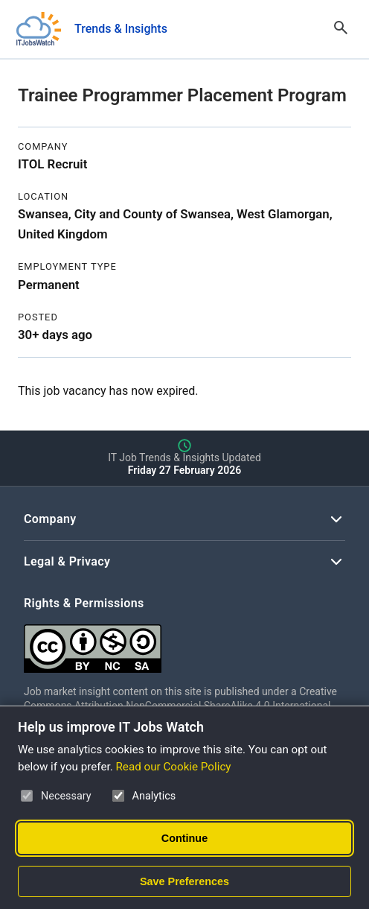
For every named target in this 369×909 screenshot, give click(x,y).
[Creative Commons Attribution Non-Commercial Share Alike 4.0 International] (184, 642)
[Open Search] (340, 29)
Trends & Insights (120, 29)
